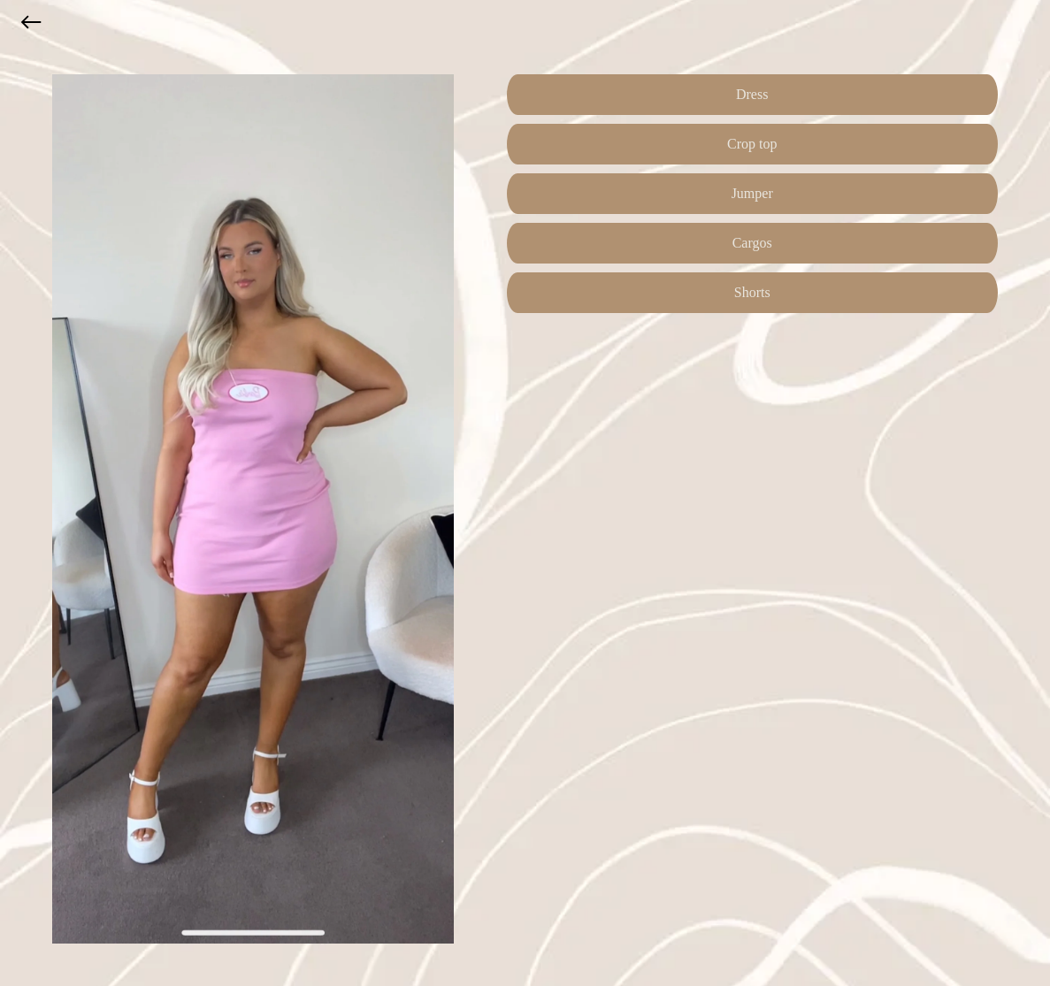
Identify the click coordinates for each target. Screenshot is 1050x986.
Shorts (752, 292)
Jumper (752, 193)
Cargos (752, 242)
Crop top (752, 143)
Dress (752, 94)
